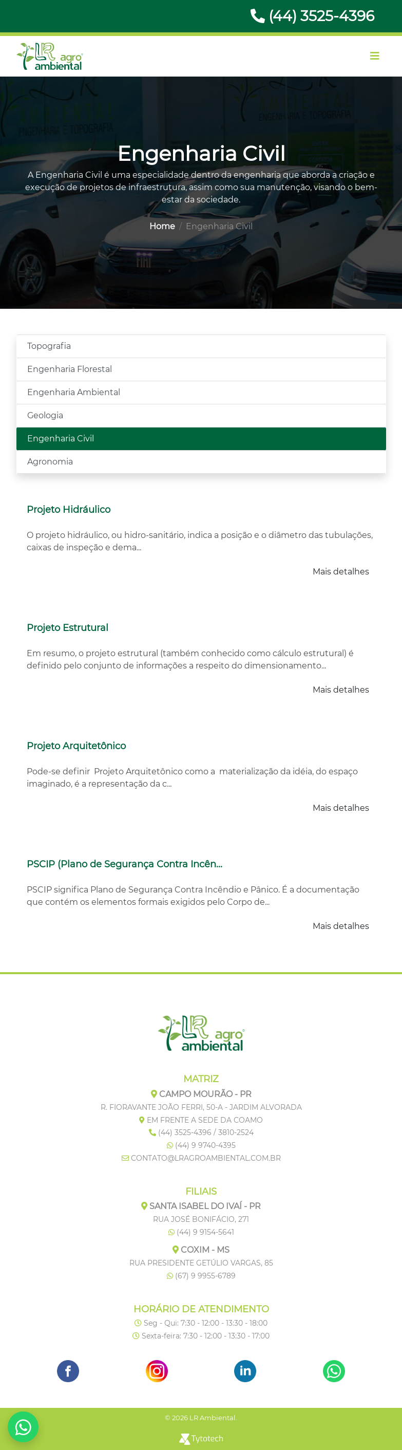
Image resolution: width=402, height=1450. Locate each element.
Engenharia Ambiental (73, 392)
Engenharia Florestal (69, 369)
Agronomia (50, 462)
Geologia (45, 415)
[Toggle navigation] (374, 56)
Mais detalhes (341, 572)
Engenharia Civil (60, 438)
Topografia (49, 346)
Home (162, 226)
